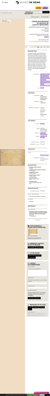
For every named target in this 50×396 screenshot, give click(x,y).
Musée (45, 8)
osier (42, 84)
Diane (47, 77)
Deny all (36, 394)
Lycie (42, 87)
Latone (42, 77)
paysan (42, 82)
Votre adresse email (31, 286)
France (41, 113)
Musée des (38, 8)
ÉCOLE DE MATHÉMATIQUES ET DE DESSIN (44, 159)
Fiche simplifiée (32, 247)
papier (42, 137)
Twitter (30, 307)
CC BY (36, 235)
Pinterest (42, 307)
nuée (47, 75)
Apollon (42, 78)
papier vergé (43, 136)
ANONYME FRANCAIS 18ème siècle (42, 109)
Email (30, 309)
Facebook (36, 307)
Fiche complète (39, 247)
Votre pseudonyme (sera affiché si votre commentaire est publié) (37, 281)
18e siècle (42, 115)
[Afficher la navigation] (2, 2)
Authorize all (30, 394)
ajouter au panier (35, 17)
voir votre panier (44, 17)
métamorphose (44, 81)
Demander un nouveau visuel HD (34, 238)
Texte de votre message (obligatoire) (34, 269)
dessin (46, 37)
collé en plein (43, 134)
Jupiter (42, 75)
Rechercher (46, 12)
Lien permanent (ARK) (31, 312)
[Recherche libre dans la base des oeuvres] (38, 12)
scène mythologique (45, 74)
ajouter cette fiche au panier (34, 255)
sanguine (43, 133)
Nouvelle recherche (29, 13)
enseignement (44, 155)
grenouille (43, 79)
